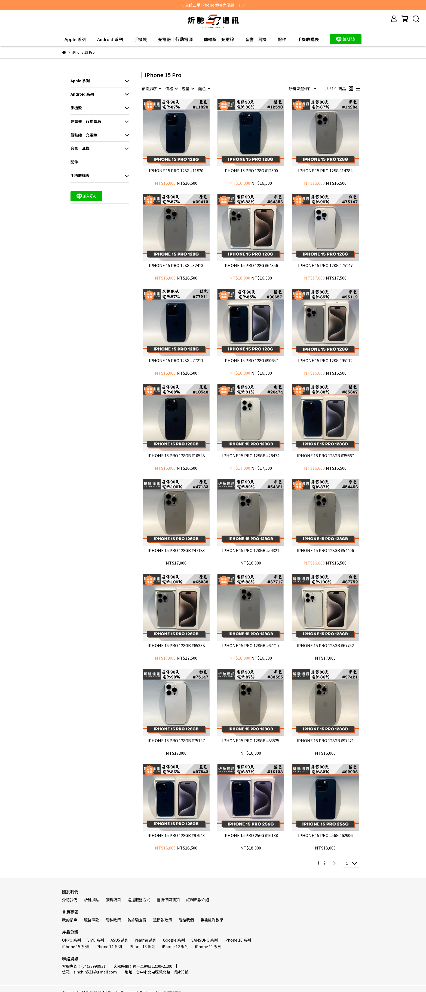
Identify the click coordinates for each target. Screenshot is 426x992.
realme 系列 (146, 940)
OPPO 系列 (71, 940)
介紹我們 (69, 899)
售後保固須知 (168, 899)
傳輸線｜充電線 (219, 39)
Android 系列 (110, 39)
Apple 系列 (75, 39)
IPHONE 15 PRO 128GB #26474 (250, 455)
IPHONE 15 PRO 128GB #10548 (176, 455)
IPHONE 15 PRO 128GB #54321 (250, 550)
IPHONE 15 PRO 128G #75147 (325, 265)
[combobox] (151, 88)
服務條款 (91, 920)
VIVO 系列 (95, 940)
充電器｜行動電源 (175, 39)
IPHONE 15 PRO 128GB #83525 (250, 740)
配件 (282, 39)
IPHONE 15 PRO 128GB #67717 (250, 645)
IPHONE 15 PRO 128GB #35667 (325, 455)
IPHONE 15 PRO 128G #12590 (250, 170)
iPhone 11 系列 (208, 946)
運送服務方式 (138, 899)
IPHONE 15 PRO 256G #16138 (250, 835)
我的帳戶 (69, 920)
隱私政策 (113, 920)
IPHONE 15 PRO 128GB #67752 (325, 645)
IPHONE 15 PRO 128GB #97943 (176, 835)
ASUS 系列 (119, 940)
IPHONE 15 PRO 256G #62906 (325, 835)
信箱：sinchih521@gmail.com (89, 972)
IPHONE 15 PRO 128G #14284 (325, 170)
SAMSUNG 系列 (204, 940)
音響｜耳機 (256, 39)
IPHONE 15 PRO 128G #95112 (325, 360)
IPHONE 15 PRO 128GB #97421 (325, 740)
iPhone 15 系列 (75, 946)
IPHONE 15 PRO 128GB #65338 (176, 645)
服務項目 (113, 899)
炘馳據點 (91, 899)
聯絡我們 (186, 920)
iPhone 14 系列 (108, 946)
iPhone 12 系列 (175, 946)
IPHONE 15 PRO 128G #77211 (176, 360)
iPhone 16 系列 (237, 940)
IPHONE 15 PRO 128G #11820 (176, 170)
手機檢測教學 (211, 920)
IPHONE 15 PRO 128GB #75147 (176, 740)
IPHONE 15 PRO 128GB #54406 (325, 550)
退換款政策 (162, 920)
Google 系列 (174, 940)
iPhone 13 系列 (141, 946)
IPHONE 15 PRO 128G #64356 (250, 265)
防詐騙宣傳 (136, 920)
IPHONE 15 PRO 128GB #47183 (176, 550)
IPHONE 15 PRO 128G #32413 (176, 265)
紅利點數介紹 (197, 899)
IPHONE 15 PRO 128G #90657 (250, 360)
